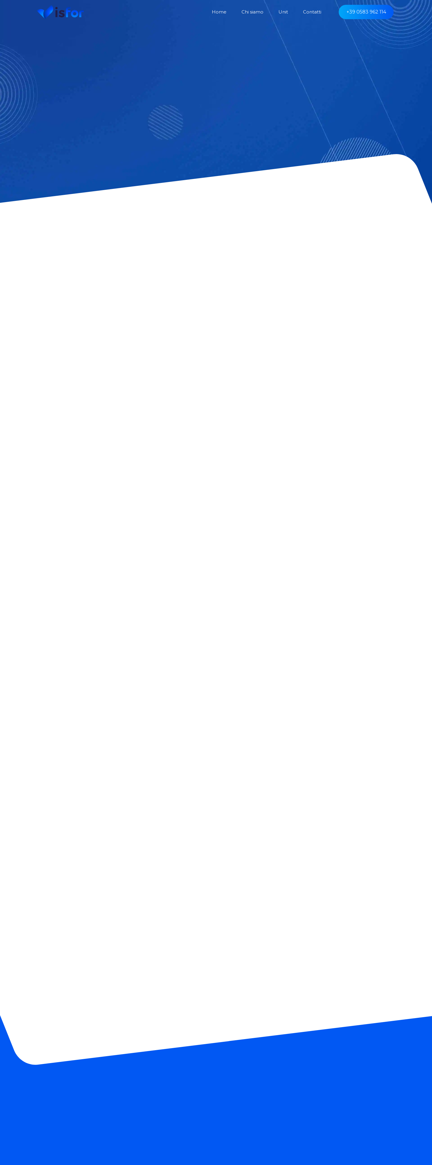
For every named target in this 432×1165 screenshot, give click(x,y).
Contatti (312, 12)
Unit (283, 12)
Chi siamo (252, 12)
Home (219, 12)
